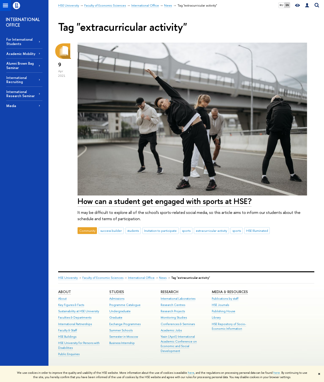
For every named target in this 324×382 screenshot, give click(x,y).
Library (216, 317)
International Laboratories (178, 298)
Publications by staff (225, 298)
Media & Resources (230, 291)
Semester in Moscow (123, 337)
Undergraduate (120, 311)
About (64, 291)
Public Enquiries (68, 354)
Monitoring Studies (174, 317)
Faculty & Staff (67, 330)
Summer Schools (121, 330)
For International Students (19, 41)
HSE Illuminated (257, 230)
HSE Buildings (67, 337)
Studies (116, 291)
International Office (141, 278)
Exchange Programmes (125, 324)
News (162, 278)
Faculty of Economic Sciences (102, 278)
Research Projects (173, 311)
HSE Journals (220, 305)
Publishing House (223, 311)
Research (169, 291)
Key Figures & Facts (71, 305)
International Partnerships (75, 324)
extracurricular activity (211, 230)
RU (281, 5)
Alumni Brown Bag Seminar (20, 65)
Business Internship (122, 343)
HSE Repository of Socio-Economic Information (229, 326)
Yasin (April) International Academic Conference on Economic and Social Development (179, 344)
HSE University (68, 278)
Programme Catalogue (125, 305)
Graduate (115, 317)
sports (186, 230)
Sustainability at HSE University (78, 311)
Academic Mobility (20, 53)
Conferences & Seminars (178, 324)
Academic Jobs (171, 330)
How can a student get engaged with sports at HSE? (165, 201)
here (191, 373)
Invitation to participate (160, 230)
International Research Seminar (20, 93)
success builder (111, 230)
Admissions (116, 298)
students (133, 230)
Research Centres (173, 305)
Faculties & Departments (74, 317)
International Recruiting (16, 79)
